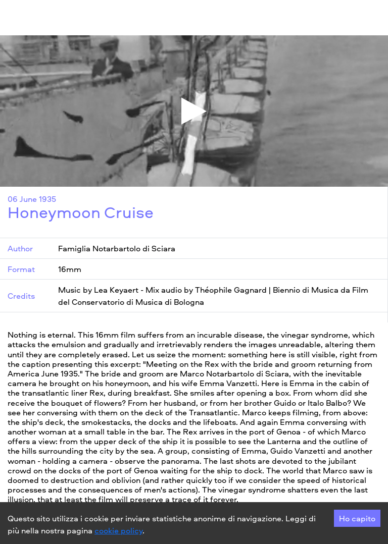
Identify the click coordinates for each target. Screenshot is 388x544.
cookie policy (118, 530)
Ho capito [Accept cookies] (357, 518)
